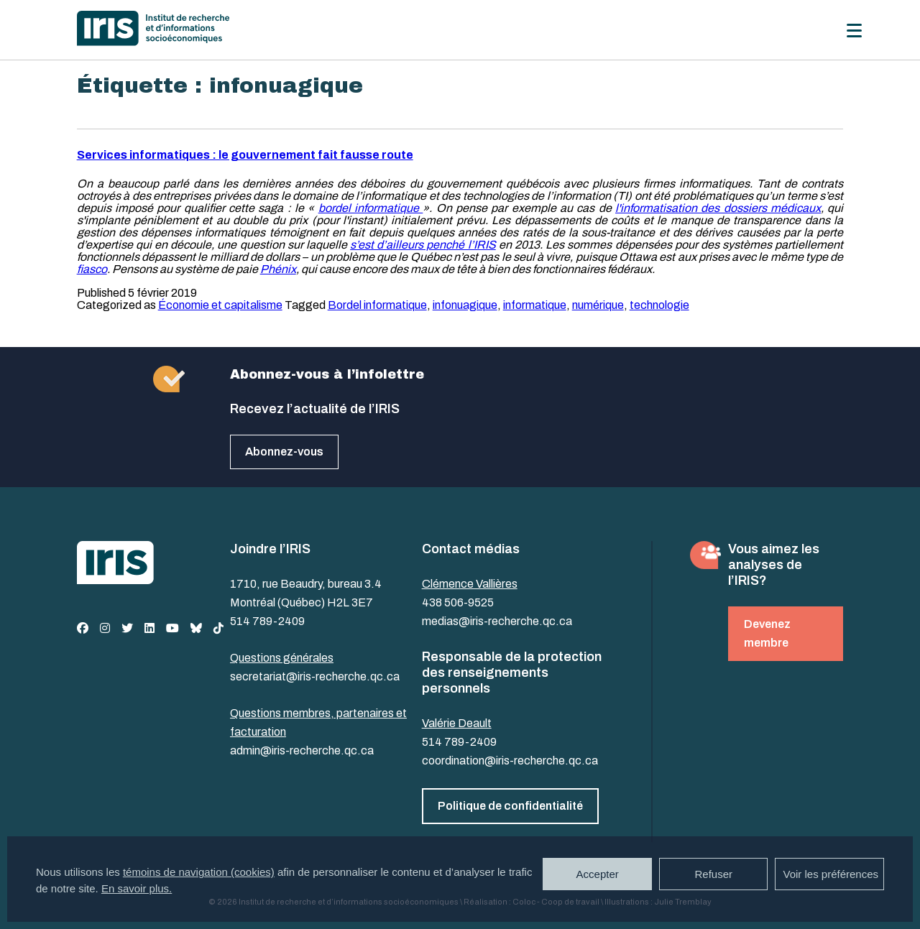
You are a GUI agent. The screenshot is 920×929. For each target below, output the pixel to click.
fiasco (92, 269)
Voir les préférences (830, 874)
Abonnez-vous (284, 451)
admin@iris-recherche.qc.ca (302, 750)
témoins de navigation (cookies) (199, 872)
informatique (534, 305)
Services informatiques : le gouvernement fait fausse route (245, 155)
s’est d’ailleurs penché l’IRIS (423, 245)
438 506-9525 (458, 602)
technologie (659, 305)
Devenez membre (767, 633)
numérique (598, 305)
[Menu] (854, 30)
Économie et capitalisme (220, 305)
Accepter (597, 874)
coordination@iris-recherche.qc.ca (510, 760)
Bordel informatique (377, 305)
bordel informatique (370, 208)
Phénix (278, 269)
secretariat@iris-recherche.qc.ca (315, 676)
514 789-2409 (267, 621)
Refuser (713, 874)
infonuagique (465, 305)
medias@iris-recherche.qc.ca (497, 621)
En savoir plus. (136, 888)
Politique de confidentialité (510, 806)
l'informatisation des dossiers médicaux (718, 208)
